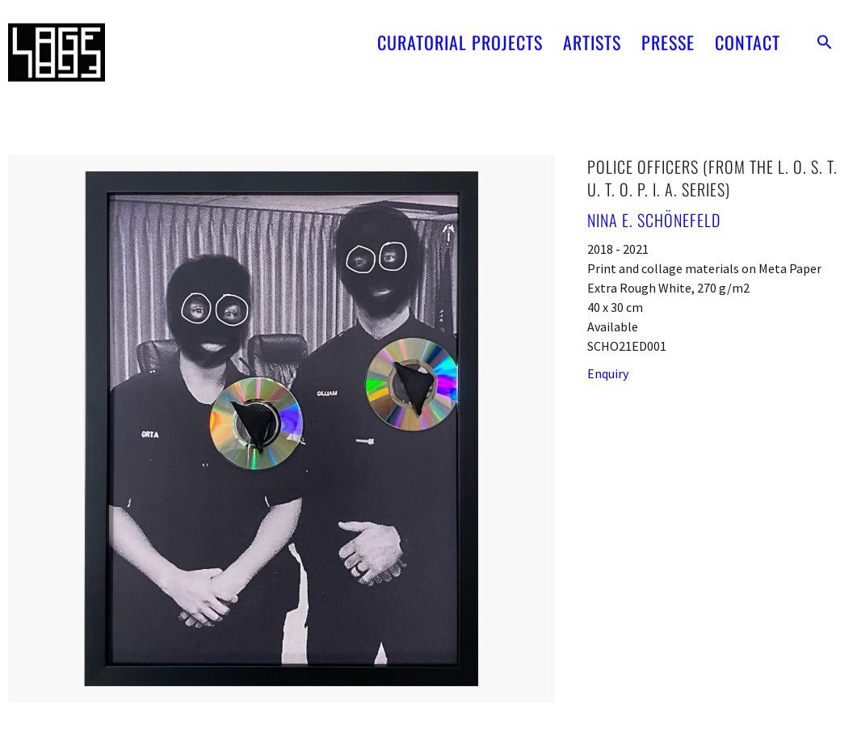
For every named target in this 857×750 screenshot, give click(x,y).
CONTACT (747, 24)
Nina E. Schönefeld (653, 220)
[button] (824, 24)
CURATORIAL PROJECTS (460, 24)
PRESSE (668, 24)
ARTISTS (592, 24)
